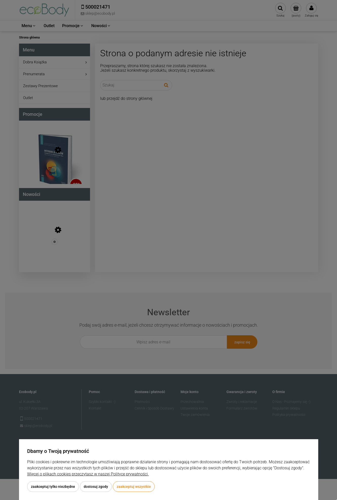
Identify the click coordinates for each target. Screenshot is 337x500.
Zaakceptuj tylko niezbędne (53, 487)
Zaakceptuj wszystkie (134, 487)
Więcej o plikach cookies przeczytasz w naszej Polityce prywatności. (88, 474)
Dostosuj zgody (96, 487)
